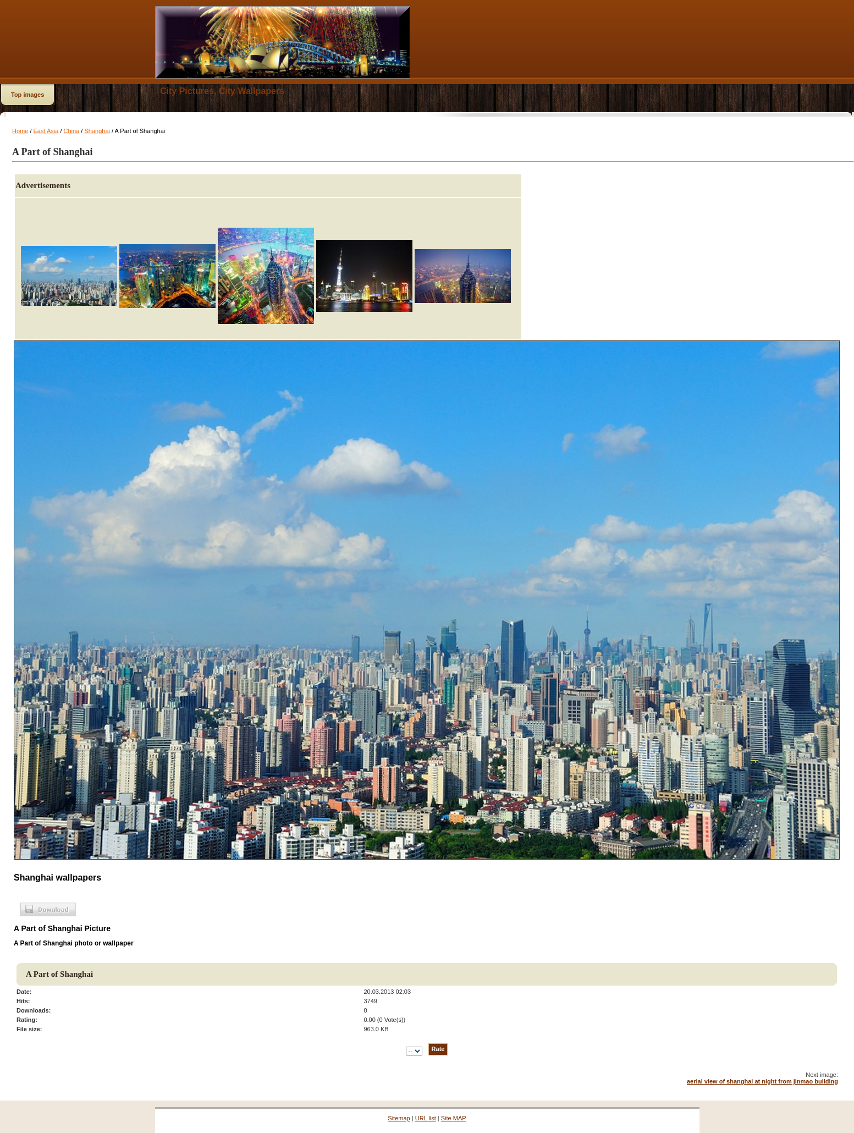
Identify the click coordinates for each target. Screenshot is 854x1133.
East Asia (46, 131)
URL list (425, 1118)
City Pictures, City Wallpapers (222, 91)
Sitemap (399, 1118)
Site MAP (453, 1118)
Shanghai (97, 131)
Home (20, 131)
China (72, 131)
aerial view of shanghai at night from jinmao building (762, 1081)
